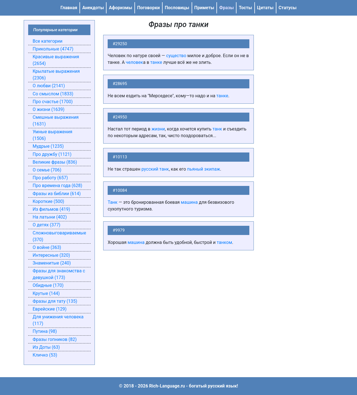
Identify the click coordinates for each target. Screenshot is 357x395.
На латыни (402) (50, 217)
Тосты (245, 7)
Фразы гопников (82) (55, 339)
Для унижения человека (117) (58, 320)
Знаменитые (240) (52, 263)
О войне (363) (47, 247)
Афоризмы (120, 7)
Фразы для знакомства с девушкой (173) (59, 274)
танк (217, 129)
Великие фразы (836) (55, 162)
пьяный (195, 169)
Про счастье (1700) (53, 101)
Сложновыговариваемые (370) (59, 236)
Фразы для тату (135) (55, 301)
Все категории (47, 41)
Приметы (204, 7)
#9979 (119, 230)
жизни (158, 129)
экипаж (212, 169)
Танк (112, 202)
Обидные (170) (48, 285)
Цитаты (265, 7)
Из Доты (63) (46, 347)
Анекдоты (93, 7)
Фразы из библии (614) (57, 193)
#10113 (120, 156)
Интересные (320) (51, 255)
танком (224, 242)
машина (189, 202)
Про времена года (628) (57, 185)
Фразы (226, 7)
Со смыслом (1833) (53, 93)
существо (176, 55)
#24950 (120, 117)
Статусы (288, 7)
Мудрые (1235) (48, 146)
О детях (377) (46, 224)
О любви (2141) (49, 85)
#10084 (120, 190)
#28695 (120, 83)
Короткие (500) (48, 201)
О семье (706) (47, 170)
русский (149, 169)
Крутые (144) (46, 293)
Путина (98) (45, 331)
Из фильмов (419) (51, 209)
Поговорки (148, 7)
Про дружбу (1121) (52, 154)
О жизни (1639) (48, 109)
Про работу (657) (50, 177)
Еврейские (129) (50, 309)
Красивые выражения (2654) (56, 60)
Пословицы (177, 7)
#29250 (120, 43)
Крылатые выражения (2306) (56, 75)
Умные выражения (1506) (52, 135)
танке (156, 62)
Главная (69, 7)
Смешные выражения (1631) (56, 121)
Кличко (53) (45, 355)
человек (134, 62)
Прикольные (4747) (53, 49)
